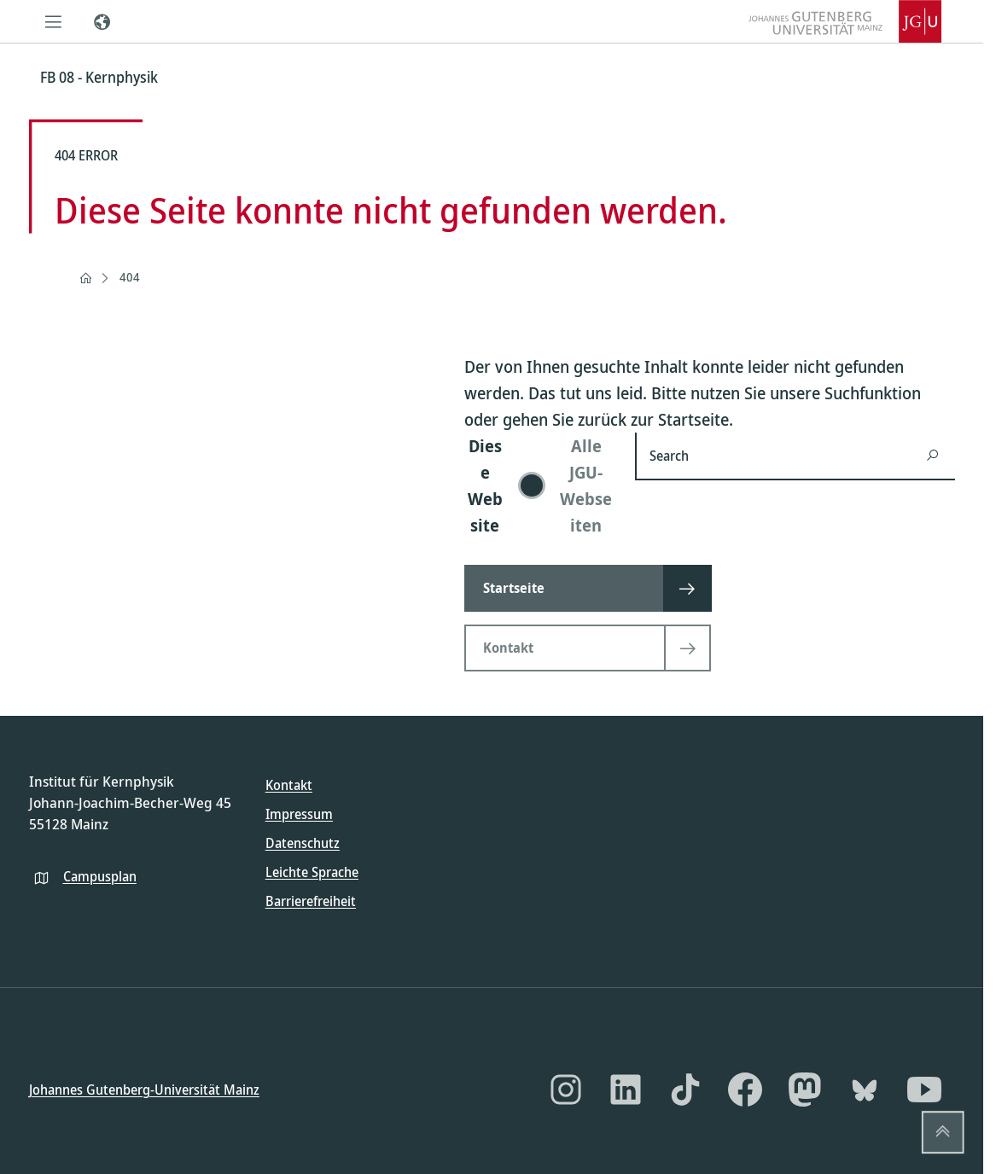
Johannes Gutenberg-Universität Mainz (144, 1088)
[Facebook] (745, 1089)
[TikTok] (685, 1089)
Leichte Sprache (311, 872)
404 (129, 277)
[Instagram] (566, 1089)
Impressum (299, 814)
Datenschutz (302, 843)
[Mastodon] (805, 1089)
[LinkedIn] (626, 1089)
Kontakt (288, 785)
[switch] (539, 485)
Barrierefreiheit (310, 901)
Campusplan (100, 875)
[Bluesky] (864, 1089)
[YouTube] (924, 1089)
